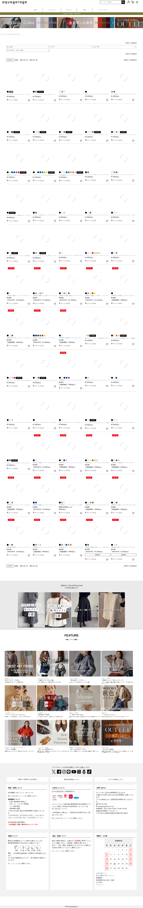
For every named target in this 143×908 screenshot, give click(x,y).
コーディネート (103, 10)
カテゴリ (69, 10)
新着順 (16, 60)
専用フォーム (86, 841)
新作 (35, 10)
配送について (12, 836)
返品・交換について (59, 836)
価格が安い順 (24, 60)
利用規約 (99, 878)
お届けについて (19, 796)
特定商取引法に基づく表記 (105, 880)
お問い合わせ (101, 788)
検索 (123, 2)
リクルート (100, 885)
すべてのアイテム (15, 34)
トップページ (4, 34)
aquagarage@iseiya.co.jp (106, 806)
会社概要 (99, 882)
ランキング (51, 10)
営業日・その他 (101, 836)
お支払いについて (58, 788)
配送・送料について (15, 788)
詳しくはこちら (13, 863)
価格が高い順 (33, 60)
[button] (140, 23)
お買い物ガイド (101, 873)
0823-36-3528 (102, 804)
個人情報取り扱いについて (105, 875)
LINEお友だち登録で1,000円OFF (71, 14)
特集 (84, 10)
